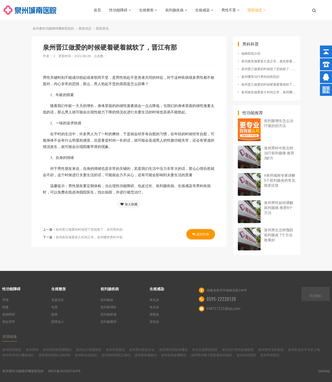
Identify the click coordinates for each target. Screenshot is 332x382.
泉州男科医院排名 (142, 349)
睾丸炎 (154, 300)
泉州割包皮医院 (86, 355)
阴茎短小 (57, 321)
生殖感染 (204, 10)
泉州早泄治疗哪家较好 (18, 355)
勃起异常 (8, 321)
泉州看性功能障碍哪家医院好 (53, 28)
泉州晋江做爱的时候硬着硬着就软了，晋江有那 (268, 84)
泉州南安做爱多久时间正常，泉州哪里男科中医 (89, 237)
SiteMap (324, 371)
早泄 (5, 300)
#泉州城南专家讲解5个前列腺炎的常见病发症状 (279, 180)
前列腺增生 (109, 307)
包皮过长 (57, 300)
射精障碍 (8, 314)
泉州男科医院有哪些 (173, 349)
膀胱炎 (154, 314)
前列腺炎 (107, 300)
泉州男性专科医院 (271, 349)
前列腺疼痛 (109, 314)
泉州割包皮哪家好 (174, 355)
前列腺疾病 (176, 10)
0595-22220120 (221, 299)
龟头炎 (154, 307)
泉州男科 (32, 349)
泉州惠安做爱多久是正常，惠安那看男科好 (268, 61)
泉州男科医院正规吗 (115, 355)
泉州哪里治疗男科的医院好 (260, 77)
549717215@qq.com (224, 309)
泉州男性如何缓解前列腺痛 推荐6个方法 (278, 208)
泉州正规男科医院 (205, 349)
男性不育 (230, 10)
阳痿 (5, 307)
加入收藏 (128, 204)
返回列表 (200, 234)
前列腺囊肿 (109, 321)
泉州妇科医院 (246, 355)
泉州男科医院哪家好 (57, 349)
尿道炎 (154, 321)
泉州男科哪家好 (146, 355)
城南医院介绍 (250, 53)
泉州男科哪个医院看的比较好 (211, 355)
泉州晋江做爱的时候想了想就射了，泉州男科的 (89, 229)
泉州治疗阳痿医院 (88, 349)
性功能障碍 (120, 10)
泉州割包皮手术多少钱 (304, 349)
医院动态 (257, 10)
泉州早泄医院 (115, 349)
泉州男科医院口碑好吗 (54, 355)
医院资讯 (102, 28)
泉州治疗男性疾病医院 (238, 349)
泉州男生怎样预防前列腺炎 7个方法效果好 (278, 235)
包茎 (54, 307)
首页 (97, 10)
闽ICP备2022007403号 (64, 371)
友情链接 (9, 337)
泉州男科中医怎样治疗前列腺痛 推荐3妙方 (279, 153)
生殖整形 (148, 10)
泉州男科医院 (11, 349)
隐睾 (54, 314)
